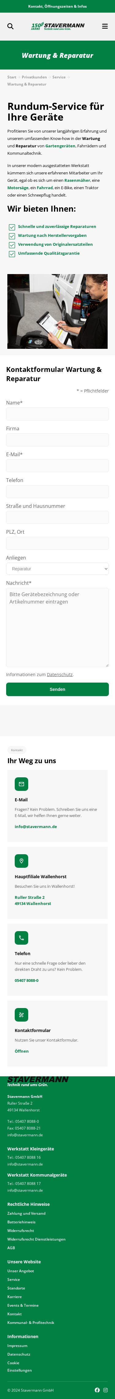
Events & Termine (23, 1305)
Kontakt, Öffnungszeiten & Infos (57, 6)
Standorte (16, 1288)
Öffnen (22, 1051)
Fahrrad (45, 187)
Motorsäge (18, 187)
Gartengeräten (60, 146)
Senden (57, 689)
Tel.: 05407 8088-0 (23, 1121)
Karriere (14, 1296)
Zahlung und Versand (26, 1213)
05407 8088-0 (26, 980)
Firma (12, 428)
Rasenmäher (77, 180)
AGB (11, 1247)
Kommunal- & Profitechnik (30, 1322)
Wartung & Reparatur (26, 84)
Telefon (14, 480)
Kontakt (14, 1314)
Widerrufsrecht (20, 1230)
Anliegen (16, 557)
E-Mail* (14, 454)
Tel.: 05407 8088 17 (24, 1183)
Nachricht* (19, 583)
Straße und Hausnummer (35, 506)
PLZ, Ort (15, 531)
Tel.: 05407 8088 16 (24, 1157)
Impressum (17, 1345)
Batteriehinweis (21, 1222)
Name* (14, 402)
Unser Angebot (20, 1270)
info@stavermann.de (25, 1135)
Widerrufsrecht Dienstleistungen (36, 1239)
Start (11, 77)
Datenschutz (60, 674)
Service (59, 77)
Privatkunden (34, 77)
